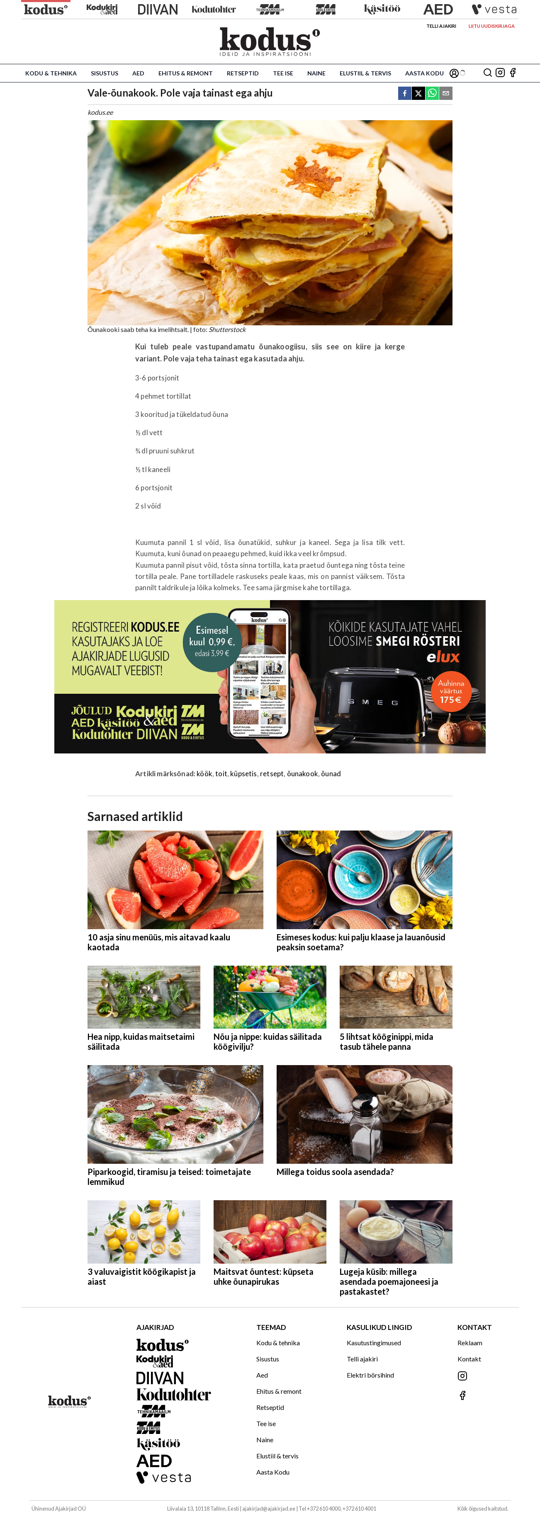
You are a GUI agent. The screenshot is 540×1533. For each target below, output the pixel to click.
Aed (138, 73)
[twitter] (418, 94)
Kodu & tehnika (51, 73)
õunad (331, 773)
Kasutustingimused (374, 1343)
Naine (316, 73)
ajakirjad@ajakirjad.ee (268, 1508)
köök (204, 773)
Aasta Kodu (424, 73)
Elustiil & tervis (365, 73)
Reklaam (469, 1343)
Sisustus (104, 73)
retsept (272, 773)
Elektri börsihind (370, 1375)
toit (221, 773)
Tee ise (283, 73)
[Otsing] (488, 73)
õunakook (302, 773)
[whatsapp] (432, 94)
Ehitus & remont (185, 73)
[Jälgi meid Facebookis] (512, 73)
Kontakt (469, 1359)
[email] (445, 94)
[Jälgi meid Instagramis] (500, 73)
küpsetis (243, 773)
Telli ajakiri (441, 26)
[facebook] (404, 94)
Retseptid (243, 73)
